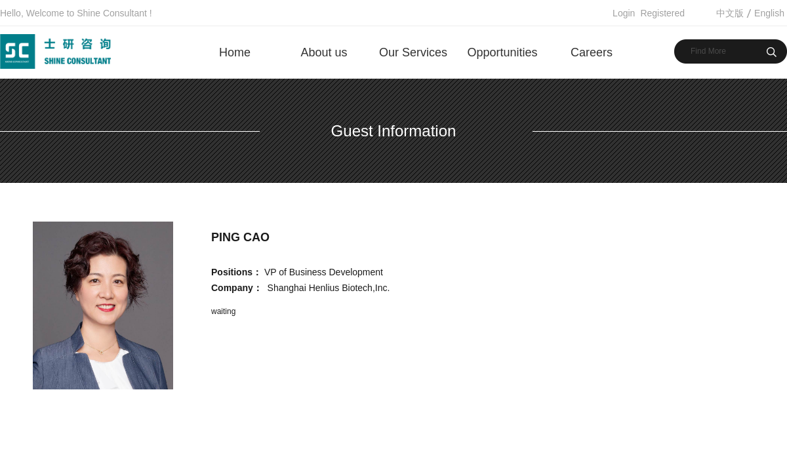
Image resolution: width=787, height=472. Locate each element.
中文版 (730, 13)
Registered (662, 13)
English (769, 13)
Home (235, 52)
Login (624, 13)
